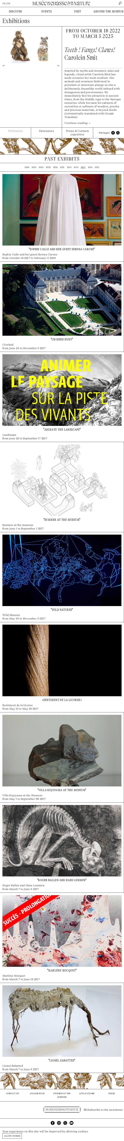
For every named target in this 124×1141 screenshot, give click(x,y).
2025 (34, 167)
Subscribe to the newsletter (105, 1109)
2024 (41, 167)
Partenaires (46, 130)
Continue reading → (77, 123)
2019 (69, 167)
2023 (48, 167)
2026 (27, 167)
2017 (83, 167)
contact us (12, 1093)
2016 (90, 167)
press (111, 1093)
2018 (76, 167)
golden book (37, 1093)
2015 (97, 167)
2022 (55, 167)
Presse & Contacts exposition (77, 132)
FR (3, 3)
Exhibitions (16, 21)
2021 (62, 167)
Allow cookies (12, 1135)
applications (87, 1093)
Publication (15, 130)
